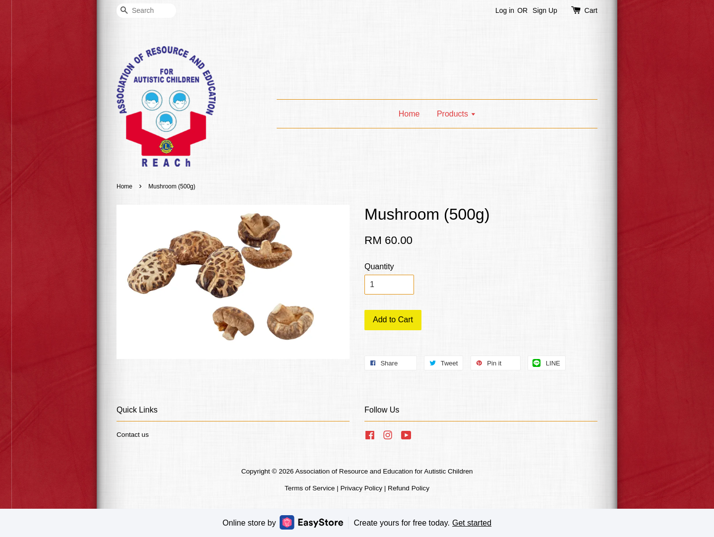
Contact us (133, 434)
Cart (591, 10)
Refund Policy (408, 488)
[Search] (146, 10)
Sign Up (545, 10)
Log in (504, 10)
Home (409, 114)
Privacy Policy (361, 488)
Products (456, 114)
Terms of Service (310, 488)
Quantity (379, 266)
